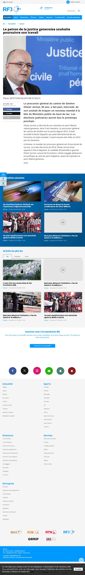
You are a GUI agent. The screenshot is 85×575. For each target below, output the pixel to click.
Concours (5, 474)
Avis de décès (48, 464)
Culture (5, 401)
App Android (72, 371)
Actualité (8, 17)
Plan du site (26, 552)
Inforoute (46, 456)
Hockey (46, 390)
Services (49, 17)
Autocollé (5, 467)
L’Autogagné (6, 464)
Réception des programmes (11, 490)
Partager (8, 109)
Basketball (47, 394)
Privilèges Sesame (49, 446)
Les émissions (7, 438)
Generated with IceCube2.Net (24, 557)
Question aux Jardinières (10, 460)
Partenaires (6, 504)
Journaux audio (7, 405)
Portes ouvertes (73, 17)
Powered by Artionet (9, 557)
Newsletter (6, 519)
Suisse (21, 24)
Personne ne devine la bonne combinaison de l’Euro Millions (57, 205)
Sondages (5, 471)
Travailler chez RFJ (8, 501)
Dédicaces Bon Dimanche (10, 453)
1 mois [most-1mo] (26, 256)
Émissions (24, 17)
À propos (5, 486)
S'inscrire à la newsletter (42, 346)
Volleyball (46, 398)
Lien (7, 117)
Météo (46, 449)
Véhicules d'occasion (50, 438)
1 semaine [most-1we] (17, 256)
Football (46, 387)
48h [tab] (7, 256)
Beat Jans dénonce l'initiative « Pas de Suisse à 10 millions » (61, 236)
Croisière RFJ (60, 17)
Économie (6, 398)
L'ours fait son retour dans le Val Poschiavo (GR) (17, 284)
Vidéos (41, 17)
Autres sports (48, 423)
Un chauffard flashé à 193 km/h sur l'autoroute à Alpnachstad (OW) (18, 205)
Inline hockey (48, 419)
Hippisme (46, 408)
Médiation (6, 508)
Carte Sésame (7, 494)
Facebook (12, 371)
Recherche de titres (8, 446)
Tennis (46, 412)
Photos (33, 17)
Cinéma (46, 442)
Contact (5, 515)
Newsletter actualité (8, 416)
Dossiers (5, 408)
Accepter (78, 569)
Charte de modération (9, 512)
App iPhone (60, 371)
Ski (45, 405)
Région (5, 387)
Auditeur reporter (8, 412)
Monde (5, 394)
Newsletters (49, 371)
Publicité (5, 497)
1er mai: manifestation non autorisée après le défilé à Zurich (19, 236)
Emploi (46, 460)
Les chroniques (7, 442)
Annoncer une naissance (10, 456)
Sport (16, 17)
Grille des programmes (9, 449)
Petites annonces (49, 453)
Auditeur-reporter (73, 2)
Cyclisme (46, 401)
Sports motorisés (49, 416)
